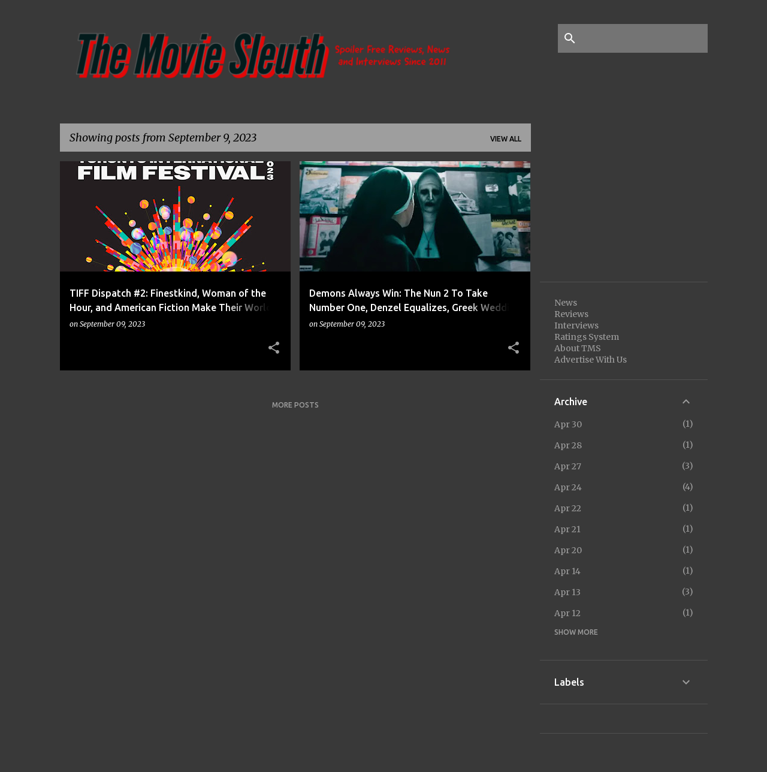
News (565, 302)
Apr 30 (568, 424)
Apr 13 (567, 592)
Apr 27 (567, 466)
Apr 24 (568, 487)
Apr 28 (568, 445)
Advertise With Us (590, 359)
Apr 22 (567, 508)
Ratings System (586, 336)
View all (505, 139)
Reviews (571, 314)
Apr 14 (567, 571)
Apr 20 (568, 550)
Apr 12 (567, 613)
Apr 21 (567, 529)
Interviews (576, 325)
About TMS (577, 348)
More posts (295, 405)
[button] (274, 348)
